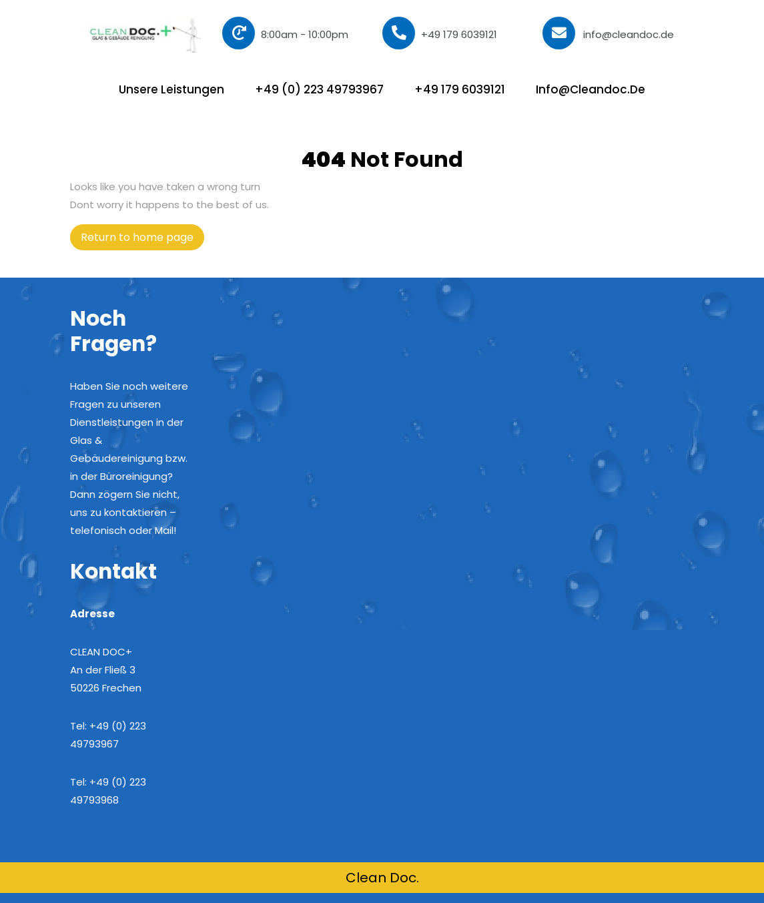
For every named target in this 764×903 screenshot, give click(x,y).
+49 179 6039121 (439, 33)
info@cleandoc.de (608, 34)
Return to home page (142, 239)
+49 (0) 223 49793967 (319, 89)
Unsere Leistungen (171, 89)
